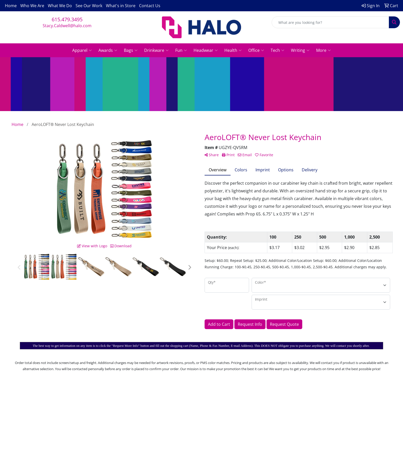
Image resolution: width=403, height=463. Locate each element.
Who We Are (32, 5)
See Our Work (89, 5)
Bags (131, 50)
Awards (107, 50)
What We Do (60, 5)
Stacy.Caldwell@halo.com (67, 25)
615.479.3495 (67, 19)
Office (256, 50)
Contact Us (149, 5)
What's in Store (120, 5)
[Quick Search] (330, 22)
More (323, 50)
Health (233, 50)
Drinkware (156, 50)
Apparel (82, 50)
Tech (277, 50)
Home (11, 5)
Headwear (206, 50)
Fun (181, 50)
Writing (300, 50)
